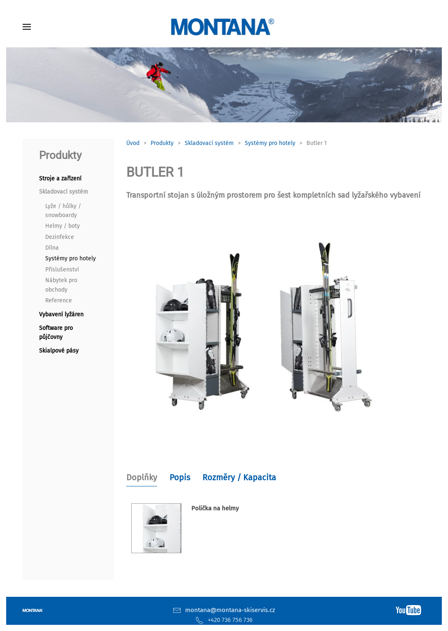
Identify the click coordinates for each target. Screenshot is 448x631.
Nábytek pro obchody (61, 285)
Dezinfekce (59, 237)
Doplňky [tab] (141, 477)
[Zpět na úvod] (224, 26)
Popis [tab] (179, 477)
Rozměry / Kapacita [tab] (239, 477)
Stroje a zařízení (60, 178)
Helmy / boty (62, 225)
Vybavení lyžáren (61, 314)
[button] (27, 26)
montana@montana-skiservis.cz (230, 610)
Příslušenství (62, 269)
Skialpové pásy (59, 350)
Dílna (52, 247)
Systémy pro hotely (70, 258)
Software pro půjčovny (56, 333)
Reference (58, 300)
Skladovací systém (63, 191)
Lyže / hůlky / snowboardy (63, 211)
